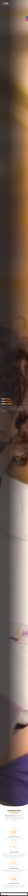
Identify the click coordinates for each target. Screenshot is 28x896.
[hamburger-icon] (25, 3)
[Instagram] (27, 19)
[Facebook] (27, 17)
